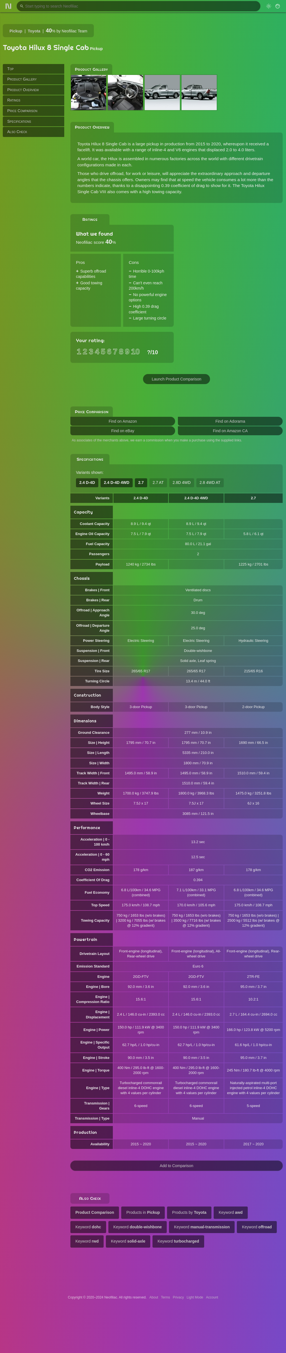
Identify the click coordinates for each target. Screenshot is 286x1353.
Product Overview (23, 89)
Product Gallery (22, 79)
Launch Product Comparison (176, 379)
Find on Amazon (123, 421)
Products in (143, 1212)
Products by (189, 1212)
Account (212, 1297)
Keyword (231, 1212)
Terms (165, 1297)
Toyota (34, 31)
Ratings (13, 100)
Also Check (17, 131)
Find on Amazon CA (230, 431)
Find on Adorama (230, 421)
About (153, 1297)
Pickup (15, 31)
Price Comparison (22, 110)
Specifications (19, 121)
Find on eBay (122, 431)
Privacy (178, 1297)
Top (10, 69)
